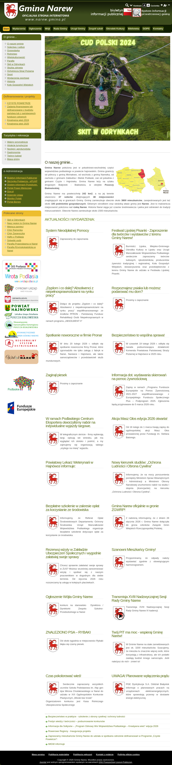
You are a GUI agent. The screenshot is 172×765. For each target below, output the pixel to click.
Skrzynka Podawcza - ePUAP (22, 181)
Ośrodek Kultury (115, 28)
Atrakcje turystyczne (17, 145)
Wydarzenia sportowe (18, 78)
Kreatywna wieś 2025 (18, 123)
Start (6, 28)
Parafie (11, 60)
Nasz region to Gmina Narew (22, 223)
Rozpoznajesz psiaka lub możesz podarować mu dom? (136, 290)
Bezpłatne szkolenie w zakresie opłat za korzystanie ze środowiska (72, 507)
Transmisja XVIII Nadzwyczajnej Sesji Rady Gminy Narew (139, 598)
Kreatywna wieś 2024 (18, 120)
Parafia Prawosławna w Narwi (22, 243)
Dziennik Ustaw (15, 195)
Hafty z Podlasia (15, 236)
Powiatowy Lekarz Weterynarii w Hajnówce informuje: (69, 464)
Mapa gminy (13, 159)
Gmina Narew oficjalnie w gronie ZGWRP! (135, 507)
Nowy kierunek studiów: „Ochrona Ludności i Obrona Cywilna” (136, 464)
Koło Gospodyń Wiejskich (20, 84)
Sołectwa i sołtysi (16, 47)
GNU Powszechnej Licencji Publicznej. (115, 762)
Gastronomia (13, 152)
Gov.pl (10, 191)
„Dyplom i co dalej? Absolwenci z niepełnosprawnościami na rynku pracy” (70, 291)
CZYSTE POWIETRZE (18, 103)
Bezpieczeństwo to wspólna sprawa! (138, 335)
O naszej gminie (15, 43)
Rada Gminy (60, 28)
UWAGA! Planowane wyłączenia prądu (140, 676)
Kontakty (158, 28)
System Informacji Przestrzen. (22, 184)
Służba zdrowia (15, 67)
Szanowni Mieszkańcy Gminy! (134, 549)
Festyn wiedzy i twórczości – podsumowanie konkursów (76, 721)
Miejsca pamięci (15, 226)
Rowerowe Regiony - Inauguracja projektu (69, 731)
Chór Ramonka (15, 230)
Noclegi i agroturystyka (18, 149)
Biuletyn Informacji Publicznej (22, 178)
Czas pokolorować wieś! (63, 676)
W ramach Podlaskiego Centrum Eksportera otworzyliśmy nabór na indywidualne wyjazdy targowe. (70, 422)
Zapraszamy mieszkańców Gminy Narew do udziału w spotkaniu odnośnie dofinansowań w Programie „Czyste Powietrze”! (103, 738)
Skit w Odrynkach (16, 64)
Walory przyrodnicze (17, 142)
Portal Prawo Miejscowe (19, 188)
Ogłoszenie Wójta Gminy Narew (69, 597)
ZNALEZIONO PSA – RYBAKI (68, 632)
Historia (11, 81)
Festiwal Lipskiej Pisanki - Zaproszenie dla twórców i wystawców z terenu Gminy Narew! (140, 234)
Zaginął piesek (56, 375)
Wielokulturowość (16, 57)
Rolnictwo (12, 54)
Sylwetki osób (14, 240)
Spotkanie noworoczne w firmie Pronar (74, 335)
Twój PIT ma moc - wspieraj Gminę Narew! (137, 634)
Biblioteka (133, 28)
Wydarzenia (19, 28)
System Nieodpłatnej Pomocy (67, 230)
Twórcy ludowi (14, 155)
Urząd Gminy (78, 28)
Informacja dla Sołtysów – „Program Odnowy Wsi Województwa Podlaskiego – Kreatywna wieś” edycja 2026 (103, 726)
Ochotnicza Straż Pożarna (20, 71)
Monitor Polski (14, 198)
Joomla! (43, 762)
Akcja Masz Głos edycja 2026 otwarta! (139, 418)
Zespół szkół (96, 28)
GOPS (146, 28)
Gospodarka (13, 50)
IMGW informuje (56, 744)
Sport (10, 74)
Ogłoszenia (35, 28)
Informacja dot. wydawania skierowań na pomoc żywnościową (139, 377)
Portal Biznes (14, 201)
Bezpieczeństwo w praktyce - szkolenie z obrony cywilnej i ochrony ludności (86, 716)
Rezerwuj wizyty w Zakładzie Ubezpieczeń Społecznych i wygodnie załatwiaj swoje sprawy (73, 553)
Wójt (47, 28)
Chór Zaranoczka (16, 233)
